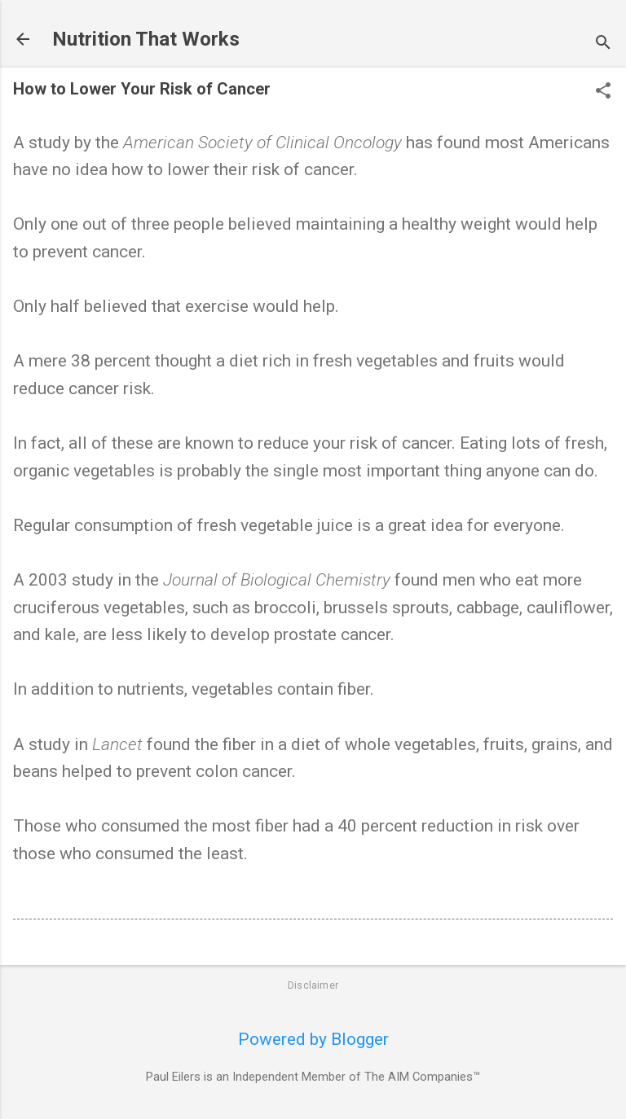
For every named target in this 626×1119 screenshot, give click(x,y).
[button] (603, 92)
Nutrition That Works (146, 39)
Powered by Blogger (313, 1039)
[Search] (603, 44)
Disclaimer (313, 985)
